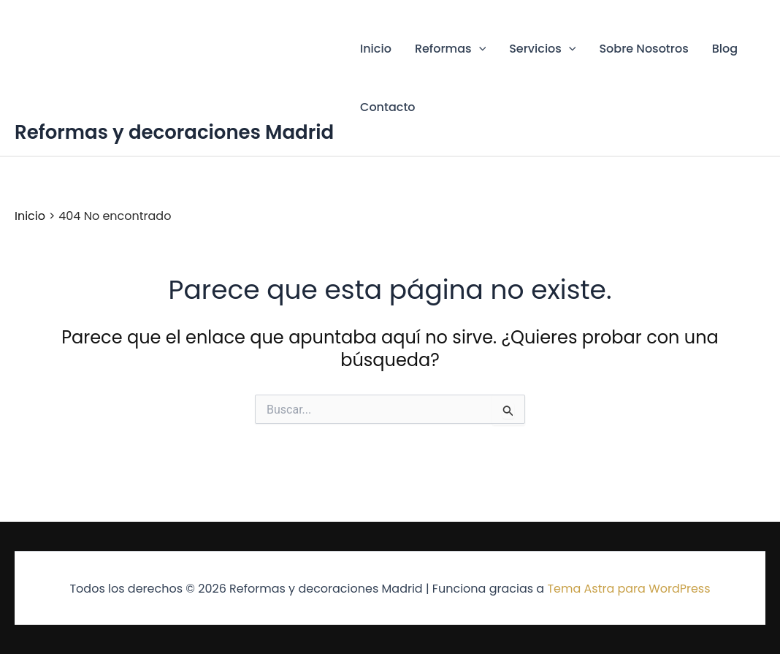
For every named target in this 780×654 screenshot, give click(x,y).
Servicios (542, 49)
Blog (725, 48)
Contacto (388, 107)
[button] (479, 49)
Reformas (450, 49)
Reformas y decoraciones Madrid (174, 132)
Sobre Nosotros (643, 48)
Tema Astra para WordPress (628, 588)
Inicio (375, 48)
